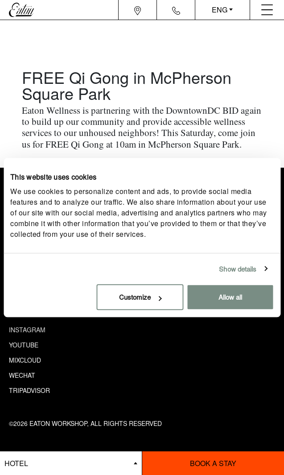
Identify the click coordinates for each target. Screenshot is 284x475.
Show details (237, 268)
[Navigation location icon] (137, 9)
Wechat (22, 375)
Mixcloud (25, 359)
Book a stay (213, 463)
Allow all (230, 297)
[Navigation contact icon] (176, 9)
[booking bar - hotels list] (71, 463)
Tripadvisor (29, 390)
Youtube (23, 344)
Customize (140, 297)
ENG (219, 9)
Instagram (27, 329)
